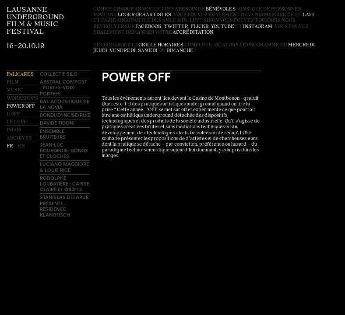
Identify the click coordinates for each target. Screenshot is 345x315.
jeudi (100, 51)
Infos (14, 130)
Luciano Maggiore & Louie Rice (64, 167)
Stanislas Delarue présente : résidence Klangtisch (64, 206)
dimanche (180, 51)
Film (13, 82)
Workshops (22, 98)
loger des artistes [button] (144, 15)
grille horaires (160, 45)
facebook (148, 26)
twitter (176, 26)
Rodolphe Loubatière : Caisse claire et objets (64, 183)
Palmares (20, 74)
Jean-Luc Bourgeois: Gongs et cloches (64, 150)
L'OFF (13, 114)
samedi (148, 51)
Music (15, 90)
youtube (222, 26)
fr (10, 146)
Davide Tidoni (57, 122)
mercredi (301, 45)
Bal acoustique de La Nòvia (64, 104)
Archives (19, 138)
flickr (199, 26)
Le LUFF (17, 122)
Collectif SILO (58, 73)
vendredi (122, 51)
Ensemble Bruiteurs (53, 134)
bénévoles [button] (221, 9)
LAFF (309, 15)
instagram (257, 26)
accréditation (192, 32)
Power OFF (21, 106)
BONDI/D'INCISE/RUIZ (65, 115)
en (21, 146)
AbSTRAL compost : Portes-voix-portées (63, 87)
